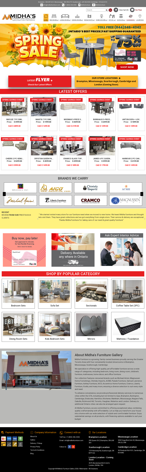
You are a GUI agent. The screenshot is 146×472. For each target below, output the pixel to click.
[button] (54, 18)
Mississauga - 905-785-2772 (63, 2)
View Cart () (121, 10)
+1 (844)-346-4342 (69, 5)
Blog (32, 453)
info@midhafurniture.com (50, 5)
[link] (91, 15)
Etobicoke (89, 398)
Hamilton (98, 398)
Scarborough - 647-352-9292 (81, 2)
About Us (33, 436)
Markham (115, 398)
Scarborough (91, 365)
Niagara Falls (137, 398)
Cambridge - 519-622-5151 (99, 2)
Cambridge (103, 365)
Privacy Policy (35, 447)
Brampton (129, 362)
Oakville (78, 401)
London (125, 401)
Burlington (134, 396)
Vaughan (106, 401)
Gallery (32, 440)
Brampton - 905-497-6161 (46, 2)
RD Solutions (93, 469)
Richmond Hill (88, 401)
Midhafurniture (84, 5)
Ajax (118, 396)
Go (110, 10)
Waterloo (114, 401)
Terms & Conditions (37, 450)
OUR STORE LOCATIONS (106, 81)
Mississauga (80, 365)
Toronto (98, 401)
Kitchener (107, 398)
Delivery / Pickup (36, 443)
